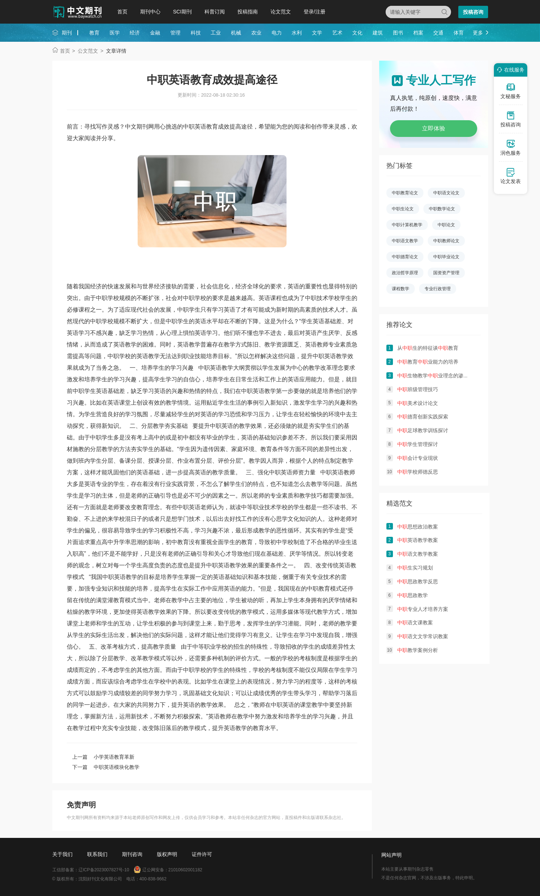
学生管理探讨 (417, 444)
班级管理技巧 (417, 389)
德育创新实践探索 (422, 416)
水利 (297, 33)
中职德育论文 (405, 256)
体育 (459, 33)
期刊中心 (150, 12)
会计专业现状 (417, 458)
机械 (236, 33)
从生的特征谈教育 (427, 348)
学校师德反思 (417, 472)
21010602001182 (185, 869)
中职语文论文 (446, 192)
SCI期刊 (182, 12)
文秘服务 (510, 90)
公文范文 (88, 51)
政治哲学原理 (405, 272)
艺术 (337, 33)
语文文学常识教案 (422, 636)
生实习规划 (415, 568)
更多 (478, 33)
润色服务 (510, 147)
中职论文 (446, 224)
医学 (115, 33)
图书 (398, 33)
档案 (418, 33)
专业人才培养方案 (422, 609)
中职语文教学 (405, 240)
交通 (438, 33)
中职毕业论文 (446, 256)
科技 (196, 33)
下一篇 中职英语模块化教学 (106, 767)
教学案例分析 (417, 650)
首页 (122, 12)
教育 (94, 33)
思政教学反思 (417, 581)
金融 (155, 33)
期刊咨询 (132, 854)
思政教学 (412, 595)
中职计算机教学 (407, 224)
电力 (277, 33)
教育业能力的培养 (427, 362)
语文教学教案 (417, 554)
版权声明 (167, 854)
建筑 (378, 33)
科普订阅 (214, 12)
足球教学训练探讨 (422, 430)
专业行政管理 (438, 288)
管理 (175, 33)
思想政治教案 (417, 527)
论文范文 (281, 12)
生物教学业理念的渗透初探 (438, 375)
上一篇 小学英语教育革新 (103, 757)
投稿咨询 (473, 12)
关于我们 (62, 854)
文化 (357, 33)
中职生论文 (403, 208)
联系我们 (97, 854)
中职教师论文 (446, 240)
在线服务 (509, 70)
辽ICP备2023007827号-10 (103, 869)
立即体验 (433, 128)
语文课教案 (415, 622)
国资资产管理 (446, 272)
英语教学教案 (417, 540)
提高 (78, 356)
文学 (317, 33)
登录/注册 (314, 12)
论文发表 (510, 175)
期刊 (67, 33)
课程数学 (400, 288)
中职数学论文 (442, 208)
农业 (256, 33)
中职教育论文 (405, 192)
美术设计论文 (417, 403)
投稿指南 (247, 12)
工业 (216, 33)
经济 (135, 33)
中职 (101, 298)
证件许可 (202, 854)
